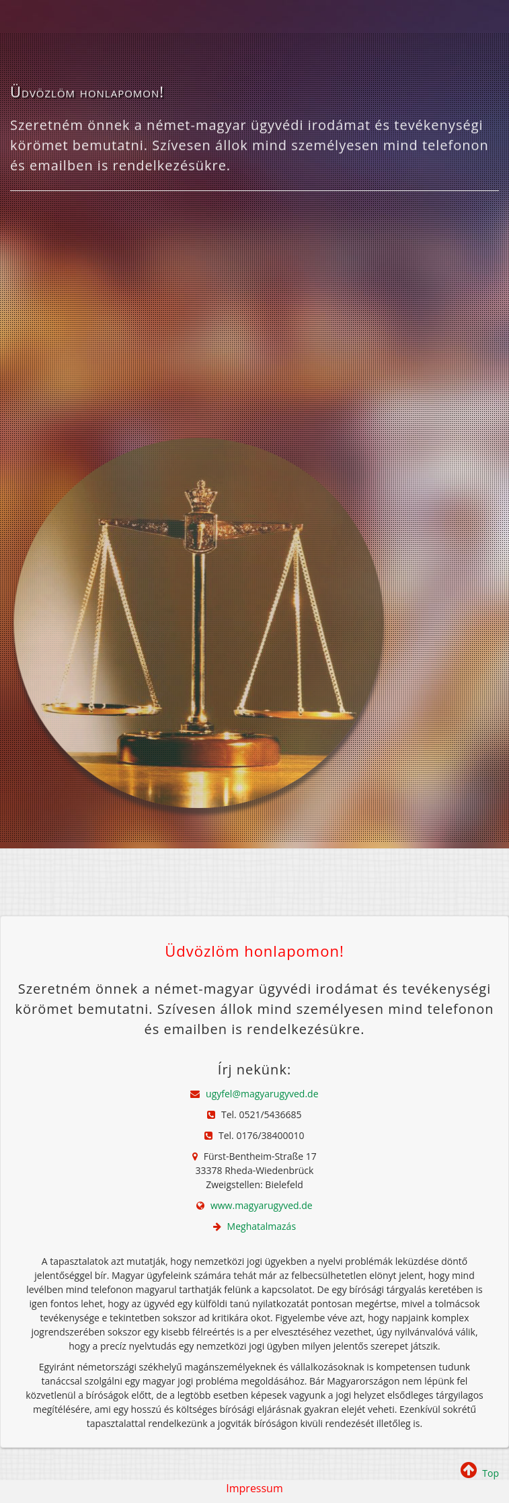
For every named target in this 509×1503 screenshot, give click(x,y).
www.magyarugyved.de (261, 1205)
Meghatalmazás (261, 1226)
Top (480, 1473)
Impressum (254, 1488)
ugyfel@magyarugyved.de (262, 1093)
